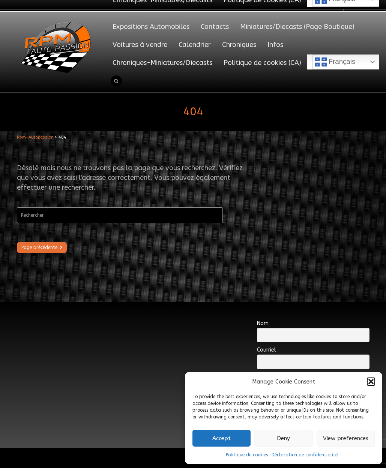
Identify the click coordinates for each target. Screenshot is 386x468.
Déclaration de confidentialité (305, 454)
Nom (263, 323)
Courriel (266, 350)
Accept (221, 438)
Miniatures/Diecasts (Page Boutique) (297, 27)
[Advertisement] (153, 330)
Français (335, 62)
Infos (275, 45)
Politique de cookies (247, 454)
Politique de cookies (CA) (262, 63)
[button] (371, 381)
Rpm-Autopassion (35, 137)
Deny (283, 438)
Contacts (215, 27)
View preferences (345, 438)
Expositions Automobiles (151, 27)
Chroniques (239, 45)
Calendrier (195, 45)
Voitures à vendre (140, 45)
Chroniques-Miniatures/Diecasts (162, 63)
